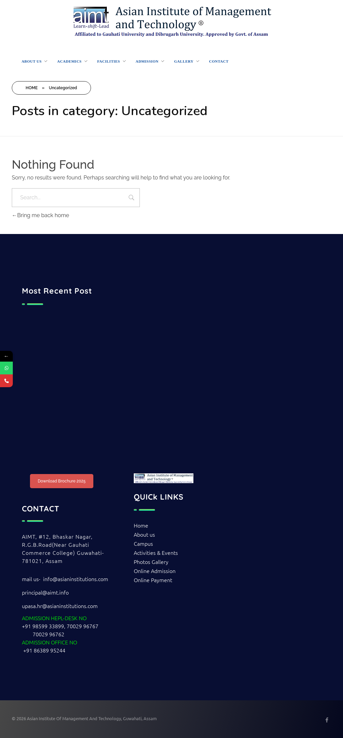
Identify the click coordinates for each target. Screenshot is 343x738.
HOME (32, 88)
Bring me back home (40, 215)
